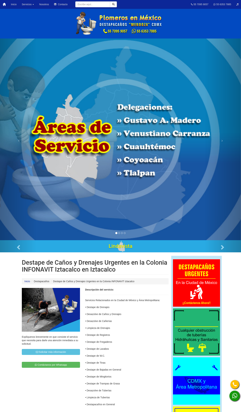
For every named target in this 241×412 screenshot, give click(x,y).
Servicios (28, 4)
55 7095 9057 (199, 4)
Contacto (61, 4)
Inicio (14, 4)
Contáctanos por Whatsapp (51, 364)
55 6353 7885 (222, 4)
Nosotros (44, 4)
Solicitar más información (51, 352)
